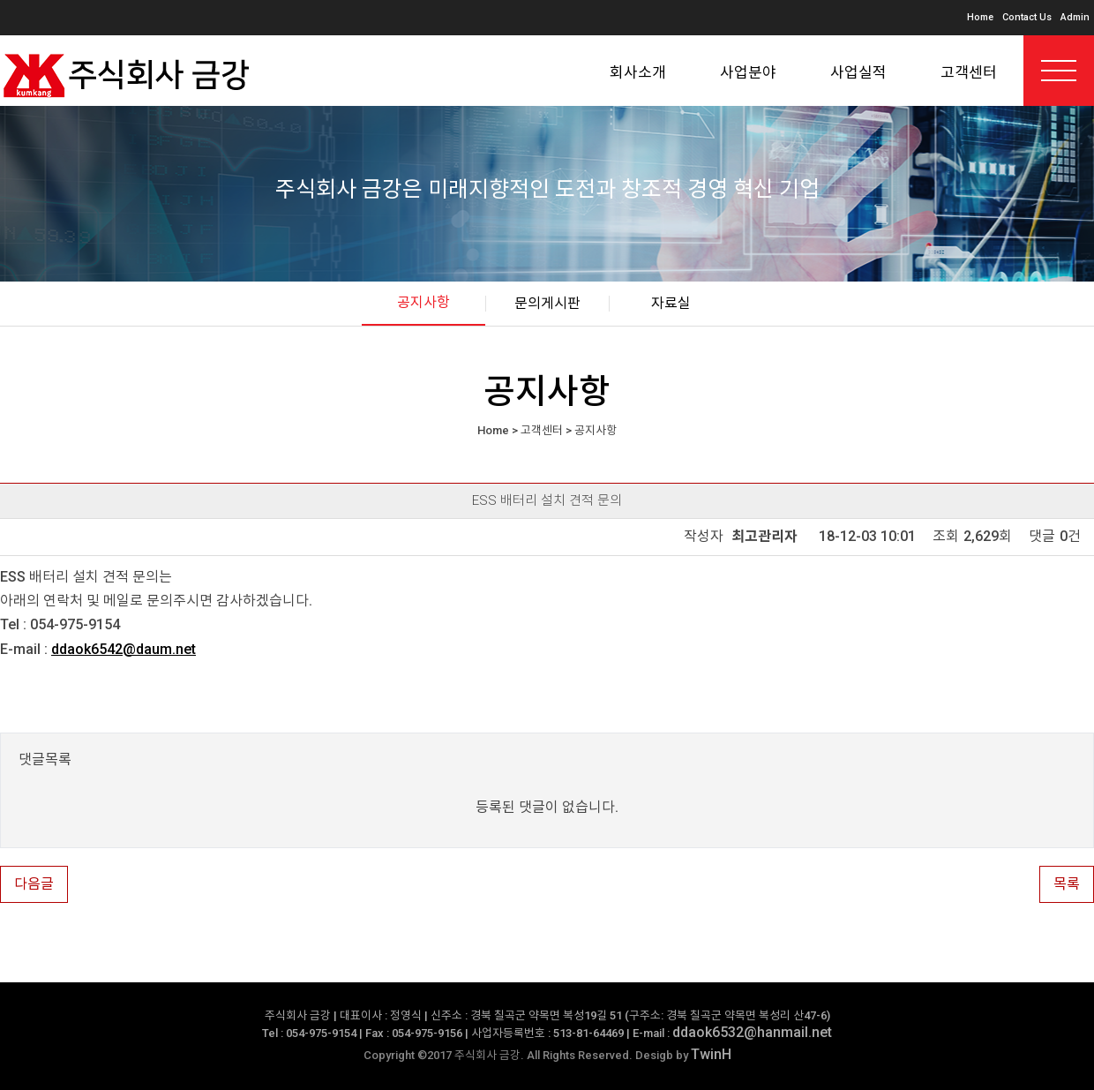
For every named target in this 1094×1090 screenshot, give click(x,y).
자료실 (671, 303)
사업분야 (748, 72)
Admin (1075, 17)
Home (980, 17)
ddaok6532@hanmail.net (752, 1032)
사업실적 (858, 72)
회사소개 (638, 72)
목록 (1066, 884)
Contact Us (1027, 17)
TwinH (711, 1054)
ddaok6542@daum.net (123, 649)
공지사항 (423, 302)
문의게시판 (547, 303)
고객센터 (968, 72)
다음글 (34, 884)
